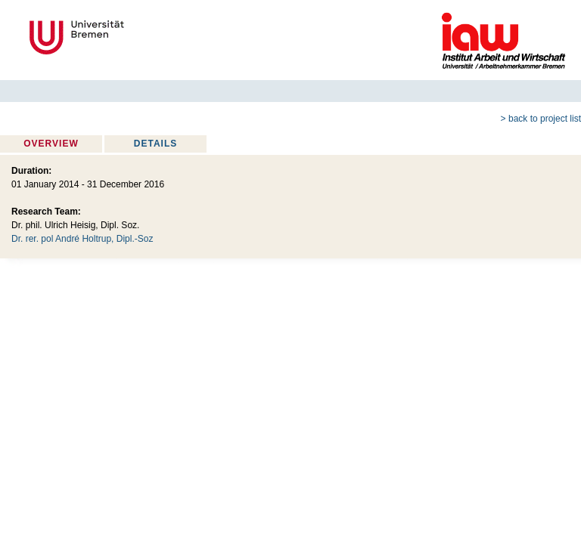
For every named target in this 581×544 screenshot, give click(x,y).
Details (155, 143)
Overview (50, 143)
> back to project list (541, 118)
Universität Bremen (127, 37)
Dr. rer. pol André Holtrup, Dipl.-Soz (82, 238)
